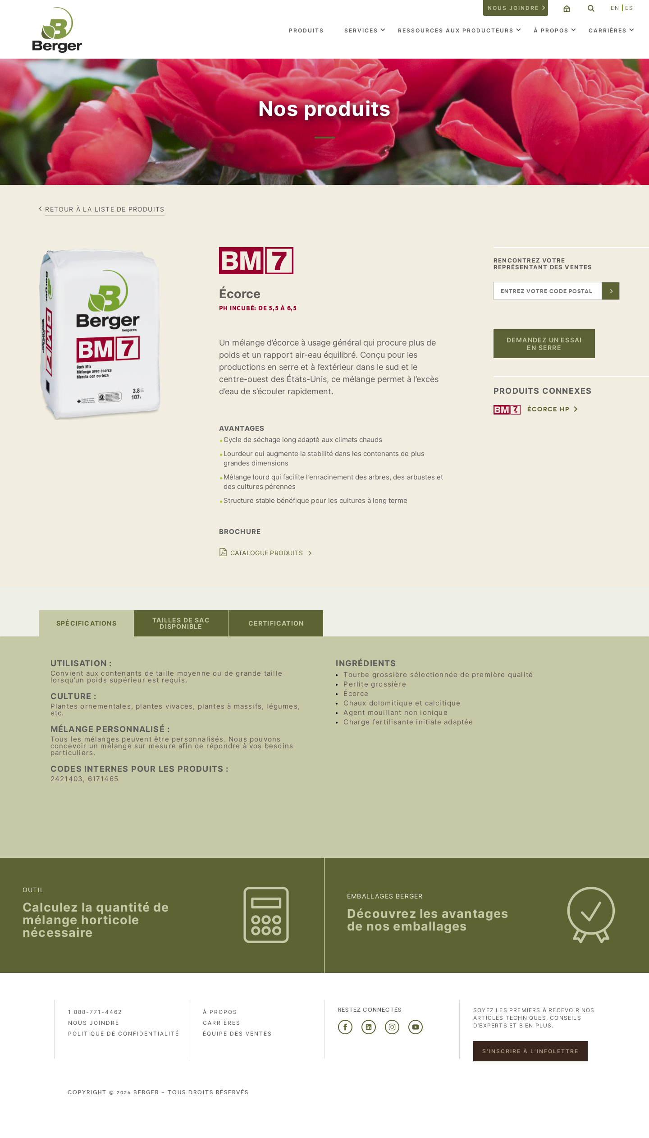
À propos (551, 30)
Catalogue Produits (266, 553)
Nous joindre (513, 8)
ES (629, 8)
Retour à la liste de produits (105, 209)
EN (615, 8)
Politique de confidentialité (123, 1033)
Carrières (608, 30)
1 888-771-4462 (95, 1012)
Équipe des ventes (237, 1033)
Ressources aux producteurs (456, 30)
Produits (306, 30)
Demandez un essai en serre (544, 343)
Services (361, 30)
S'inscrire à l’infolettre (530, 1051)
